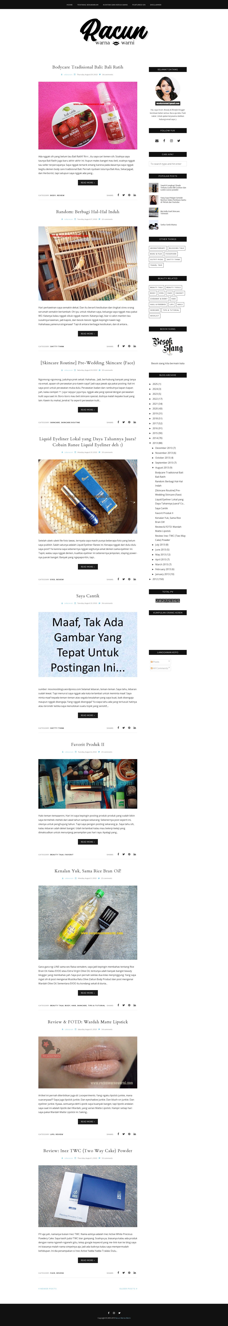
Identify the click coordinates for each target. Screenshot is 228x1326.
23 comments (107, 370)
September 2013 (164, 462)
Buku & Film (156, 254)
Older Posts (127, 1288)
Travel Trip (156, 265)
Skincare (55, 422)
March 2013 (161, 564)
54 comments (106, 1029)
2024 (155, 389)
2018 (155, 418)
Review (61, 195)
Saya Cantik (88, 596)
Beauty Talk (57, 855)
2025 (155, 384)
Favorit (69, 855)
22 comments (107, 219)
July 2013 (160, 544)
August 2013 (162, 467)
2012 (155, 579)
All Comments (159, 668)
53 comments (107, 1158)
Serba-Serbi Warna (169, 225)
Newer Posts (48, 1288)
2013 (155, 443)
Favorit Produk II (88, 744)
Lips (52, 1134)
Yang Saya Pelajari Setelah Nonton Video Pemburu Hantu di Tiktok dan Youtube (173, 200)
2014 (155, 438)
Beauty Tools (173, 287)
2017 (155, 423)
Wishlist (154, 316)
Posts (155, 661)
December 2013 (163, 448)
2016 (155, 428)
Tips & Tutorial (96, 1006)
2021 (155, 403)
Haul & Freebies (158, 304)
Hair (74, 1006)
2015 (155, 433)
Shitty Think (57, 346)
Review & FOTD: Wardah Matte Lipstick (87, 1022)
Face (52, 1273)
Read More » (88, 182)
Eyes (52, 580)
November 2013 (164, 453)
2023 (155, 393)
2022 (155, 398)
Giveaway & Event (159, 299)
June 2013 (160, 549)
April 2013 (160, 559)
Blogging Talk (176, 248)
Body (53, 195)
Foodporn (171, 254)
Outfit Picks (156, 260)
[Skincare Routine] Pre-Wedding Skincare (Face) (88, 363)
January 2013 (162, 574)
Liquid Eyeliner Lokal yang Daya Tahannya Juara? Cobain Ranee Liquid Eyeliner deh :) (87, 442)
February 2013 (163, 569)
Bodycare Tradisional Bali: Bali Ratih (88, 67)
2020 (155, 408)
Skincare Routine (70, 422)
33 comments (107, 452)
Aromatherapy (157, 248)
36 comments (107, 74)
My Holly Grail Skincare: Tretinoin (170, 212)
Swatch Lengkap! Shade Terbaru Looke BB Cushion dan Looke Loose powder (173, 187)
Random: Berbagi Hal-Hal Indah (87, 212)
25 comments (106, 752)
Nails (180, 304)
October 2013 (162, 457)
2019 (155, 413)
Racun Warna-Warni (123, 1318)
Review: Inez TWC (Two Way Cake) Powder (88, 1151)
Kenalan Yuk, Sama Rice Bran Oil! (88, 871)
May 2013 (160, 554)
